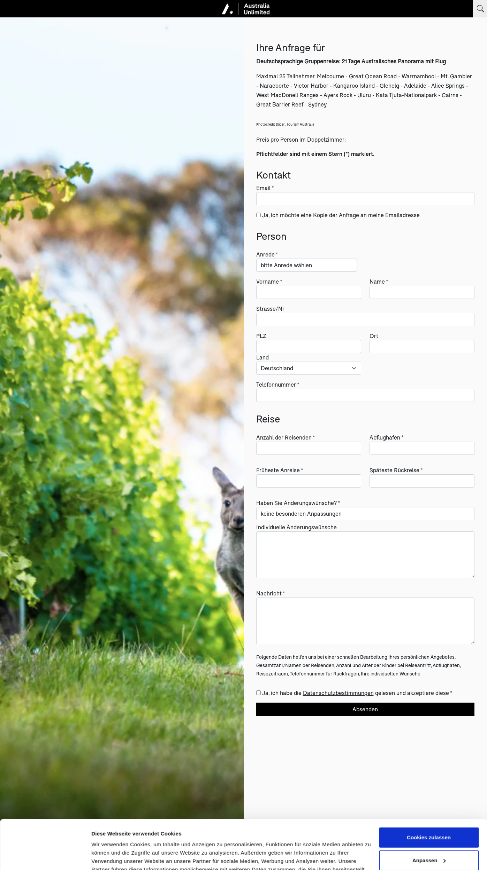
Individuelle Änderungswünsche (296, 527)
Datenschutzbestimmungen (338, 692)
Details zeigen (109, 856)
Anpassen (429, 811)
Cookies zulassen (429, 788)
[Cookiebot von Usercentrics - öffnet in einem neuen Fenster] (45, 856)
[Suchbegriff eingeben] (480, 8)
